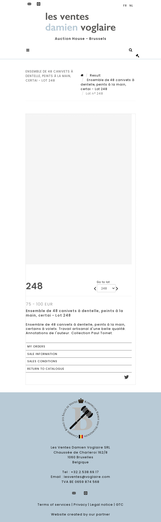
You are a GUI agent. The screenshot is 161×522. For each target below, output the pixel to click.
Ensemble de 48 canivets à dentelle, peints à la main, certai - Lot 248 (107, 84)
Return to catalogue (45, 369)
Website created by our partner (80, 514)
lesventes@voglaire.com (87, 476)
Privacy (80, 504)
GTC (119, 504)
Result (95, 75)
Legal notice (101, 504)
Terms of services (54, 504)
